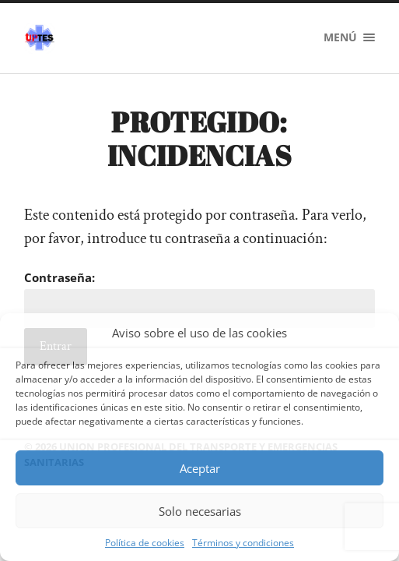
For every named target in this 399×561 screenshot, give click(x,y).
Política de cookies (144, 542)
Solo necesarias (200, 511)
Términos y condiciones (243, 542)
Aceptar (200, 468)
